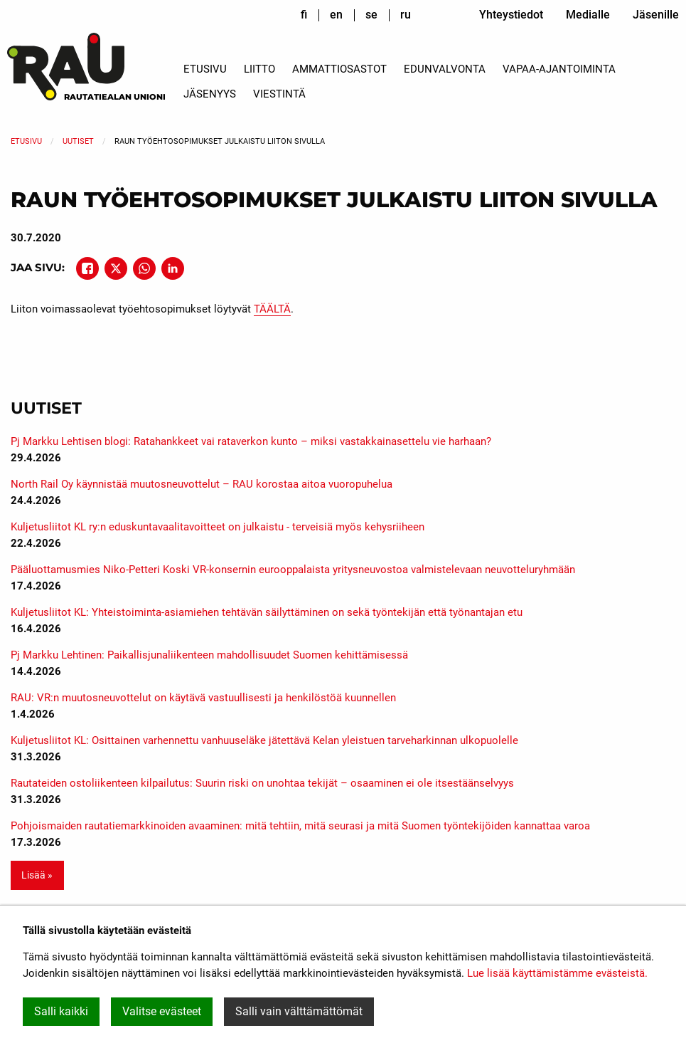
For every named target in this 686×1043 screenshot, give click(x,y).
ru (405, 14)
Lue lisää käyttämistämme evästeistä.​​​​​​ (557, 973)
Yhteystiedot (511, 14)
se (371, 14)
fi (304, 14)
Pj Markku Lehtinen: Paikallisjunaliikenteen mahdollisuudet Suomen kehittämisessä (209, 655)
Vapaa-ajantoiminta (559, 69)
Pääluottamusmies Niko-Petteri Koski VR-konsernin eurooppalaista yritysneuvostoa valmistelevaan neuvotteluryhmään (293, 569)
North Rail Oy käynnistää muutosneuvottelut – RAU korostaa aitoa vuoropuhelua (201, 484)
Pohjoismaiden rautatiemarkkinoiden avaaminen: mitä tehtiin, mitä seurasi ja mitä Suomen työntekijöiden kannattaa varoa (300, 825)
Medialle (588, 14)
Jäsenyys (209, 94)
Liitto (259, 69)
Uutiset (78, 141)
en (336, 14)
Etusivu (205, 69)
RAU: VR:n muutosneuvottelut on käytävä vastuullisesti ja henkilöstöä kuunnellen (203, 697)
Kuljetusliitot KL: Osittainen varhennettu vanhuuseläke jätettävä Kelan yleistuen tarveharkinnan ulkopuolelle (264, 740)
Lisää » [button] (37, 875)
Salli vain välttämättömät (299, 1011)
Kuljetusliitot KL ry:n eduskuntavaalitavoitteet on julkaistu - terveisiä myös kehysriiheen (217, 526)
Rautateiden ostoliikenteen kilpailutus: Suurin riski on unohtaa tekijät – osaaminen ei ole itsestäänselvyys (262, 783)
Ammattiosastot (339, 69)
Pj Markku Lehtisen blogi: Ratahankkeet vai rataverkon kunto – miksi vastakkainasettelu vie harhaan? (251, 441)
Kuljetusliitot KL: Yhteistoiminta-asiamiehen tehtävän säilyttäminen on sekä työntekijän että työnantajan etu (266, 612)
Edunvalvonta (445, 69)
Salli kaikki (61, 1011)
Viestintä (279, 94)
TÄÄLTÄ (272, 309)
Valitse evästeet (161, 1011)
